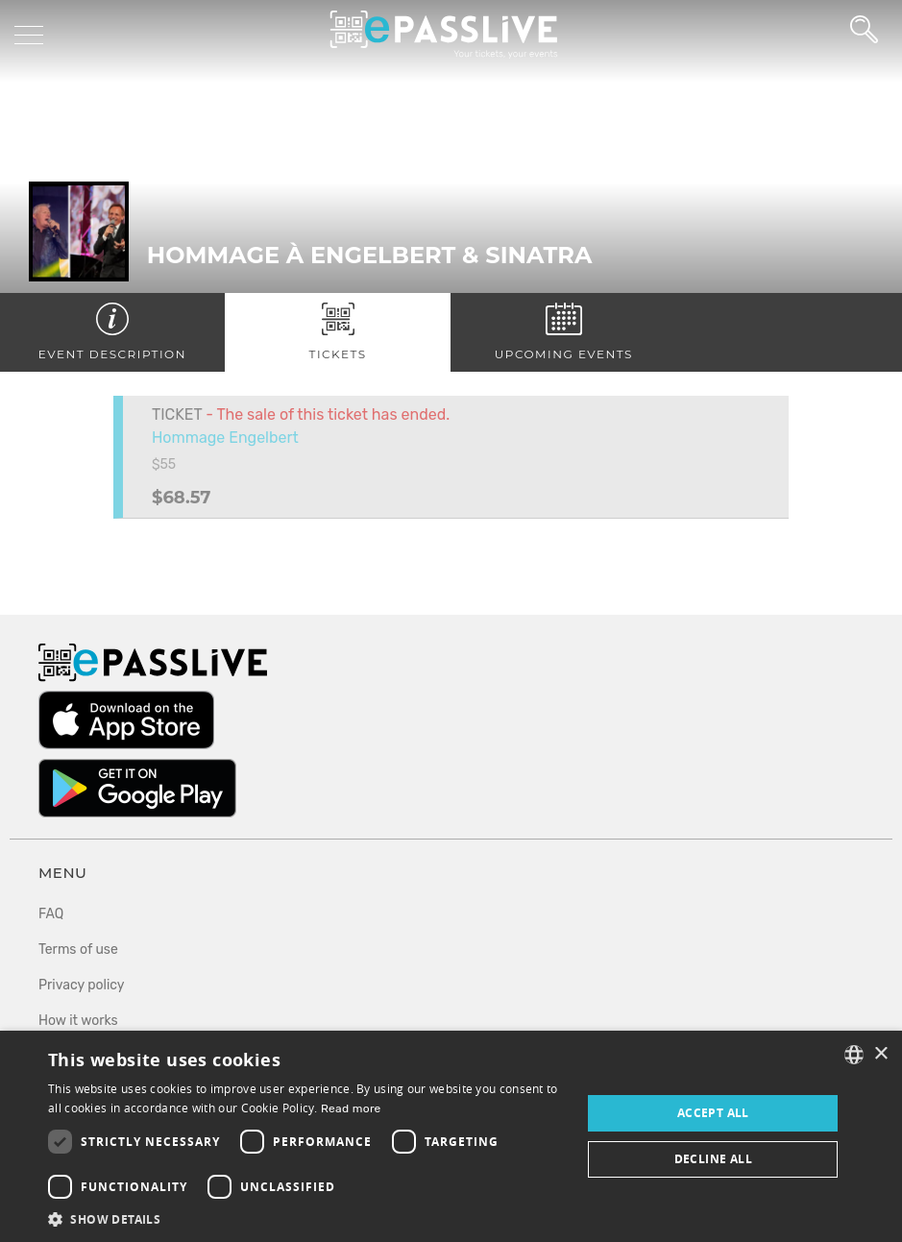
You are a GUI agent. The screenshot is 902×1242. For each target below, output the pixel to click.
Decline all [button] (713, 1159)
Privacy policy (81, 985)
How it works (78, 1020)
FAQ (50, 914)
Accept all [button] (713, 1113)
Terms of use (78, 949)
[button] (307, 1218)
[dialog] (451, 1136)
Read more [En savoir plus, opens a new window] (351, 1108)
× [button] (880, 1054)
